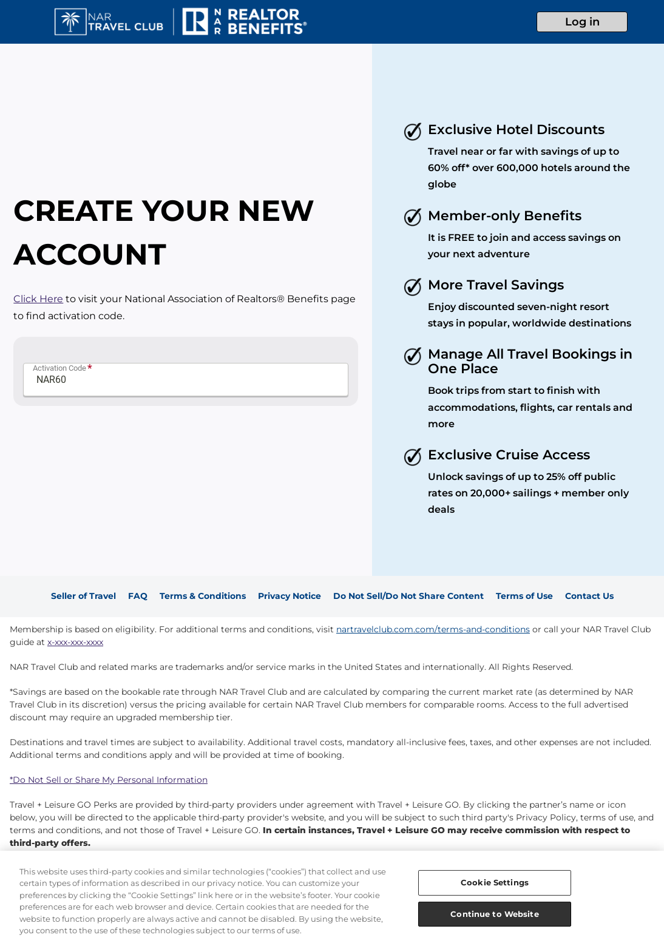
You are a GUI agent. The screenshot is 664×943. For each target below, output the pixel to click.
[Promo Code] (185, 379)
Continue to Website (494, 913)
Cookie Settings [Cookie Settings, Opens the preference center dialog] (495, 882)
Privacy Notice (289, 595)
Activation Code (59, 368)
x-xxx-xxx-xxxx (75, 642)
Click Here (38, 299)
